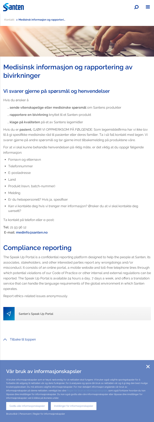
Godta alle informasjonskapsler (27, 406)
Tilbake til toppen (19, 339)
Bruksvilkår (12, 413)
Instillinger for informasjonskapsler (73, 406)
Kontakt (10, 19)
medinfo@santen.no (32, 232)
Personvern (25, 413)
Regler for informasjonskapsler (49, 413)
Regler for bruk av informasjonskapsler (87, 390)
